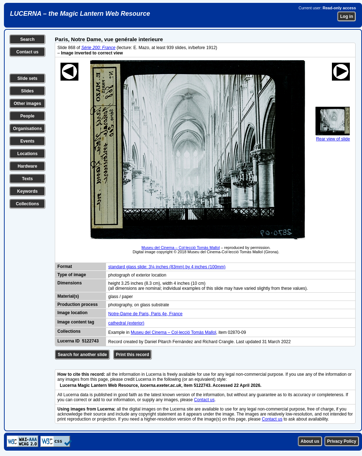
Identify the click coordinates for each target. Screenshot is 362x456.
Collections (27, 203)
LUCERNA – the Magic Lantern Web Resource (80, 13)
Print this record (132, 354)
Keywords (27, 191)
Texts (27, 178)
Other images (27, 103)
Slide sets (27, 78)
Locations (27, 153)
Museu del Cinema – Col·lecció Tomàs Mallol (180, 247)
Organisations (27, 128)
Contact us (27, 51)
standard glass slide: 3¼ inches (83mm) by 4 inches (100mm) (166, 266)
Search (27, 39)
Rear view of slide (332, 136)
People (27, 116)
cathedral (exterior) (126, 323)
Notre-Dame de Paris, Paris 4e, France (145, 313)
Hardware (27, 166)
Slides (27, 90)
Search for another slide (82, 354)
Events (27, 141)
